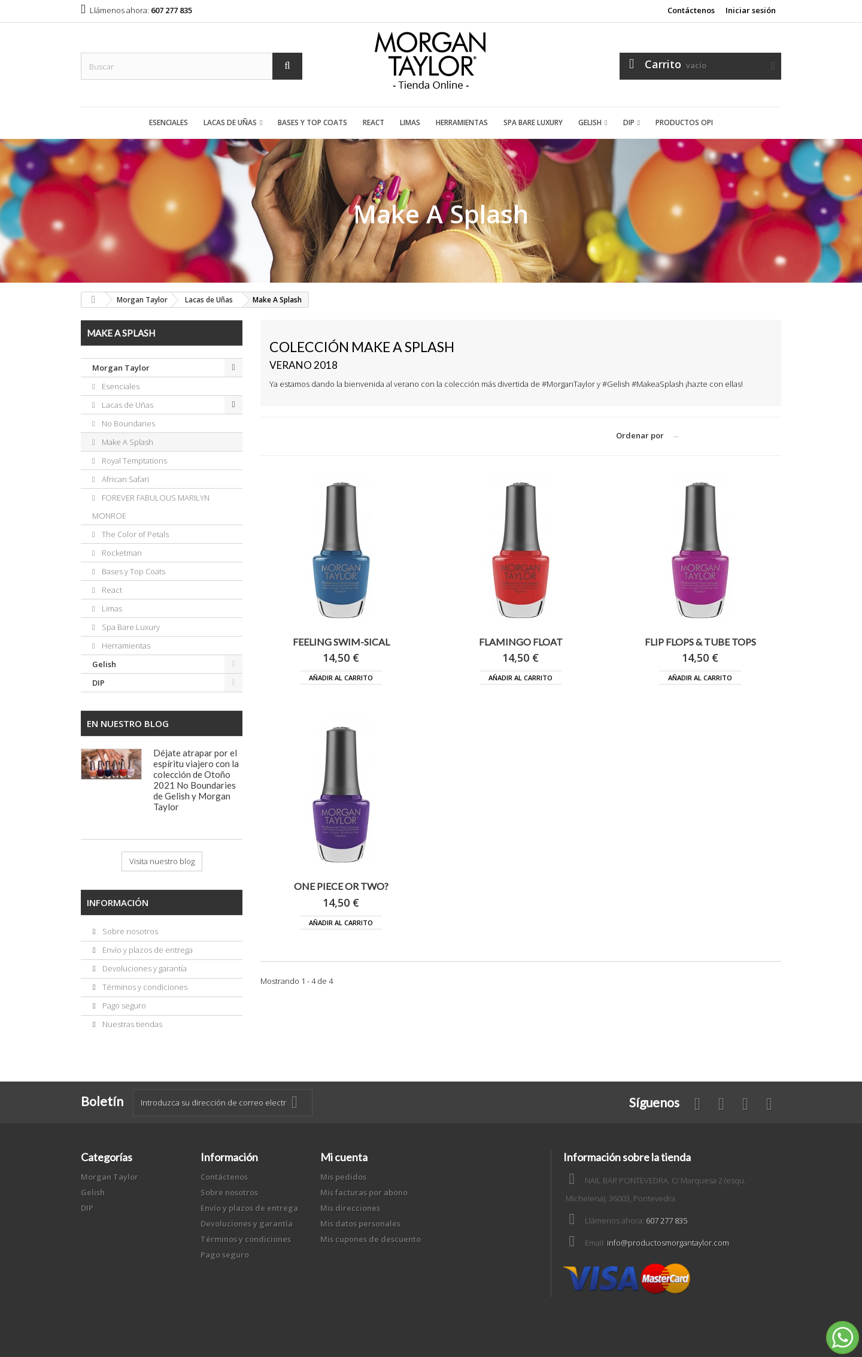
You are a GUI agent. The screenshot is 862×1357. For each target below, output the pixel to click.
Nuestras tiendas (131, 1024)
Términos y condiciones (144, 987)
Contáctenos (691, 10)
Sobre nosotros (129, 931)
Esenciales (168, 122)
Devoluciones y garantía (144, 968)
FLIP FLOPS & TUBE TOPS (700, 641)
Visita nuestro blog (162, 861)
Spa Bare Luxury (533, 122)
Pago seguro (123, 1005)
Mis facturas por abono (364, 1192)
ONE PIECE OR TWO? (341, 886)
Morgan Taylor (121, 367)
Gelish (590, 122)
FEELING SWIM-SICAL (341, 641)
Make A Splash (126, 442)
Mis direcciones (350, 1207)
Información (117, 902)
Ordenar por (640, 435)
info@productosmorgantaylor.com (668, 1242)
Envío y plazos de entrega (147, 949)
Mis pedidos (343, 1176)
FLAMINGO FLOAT (521, 641)
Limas (410, 122)
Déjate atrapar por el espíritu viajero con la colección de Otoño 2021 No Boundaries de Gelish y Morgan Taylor (196, 779)
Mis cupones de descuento (370, 1239)
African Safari (124, 479)
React (373, 122)
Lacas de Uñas (230, 122)
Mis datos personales (360, 1223)
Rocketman (121, 552)
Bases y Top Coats (312, 122)
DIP (629, 122)
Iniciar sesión (751, 10)
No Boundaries (127, 423)
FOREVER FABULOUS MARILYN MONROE (151, 506)
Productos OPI (684, 122)
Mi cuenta (344, 1157)
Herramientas (462, 122)
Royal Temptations (133, 460)
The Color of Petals (134, 534)
